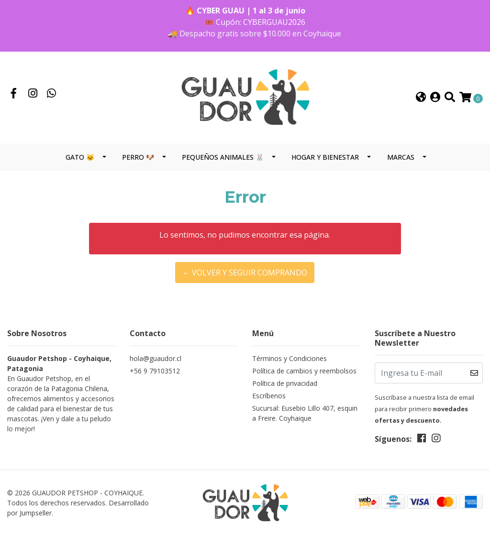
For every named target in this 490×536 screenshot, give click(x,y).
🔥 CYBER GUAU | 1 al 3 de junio (245, 10)
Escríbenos (269, 395)
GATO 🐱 (80, 157)
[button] (421, 98)
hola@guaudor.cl (155, 358)
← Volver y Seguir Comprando (244, 272)
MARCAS (400, 157)
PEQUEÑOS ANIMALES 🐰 (223, 157)
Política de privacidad (284, 383)
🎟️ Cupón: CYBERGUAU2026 (254, 22)
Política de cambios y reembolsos (304, 370)
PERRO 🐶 (138, 157)
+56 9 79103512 (155, 370)
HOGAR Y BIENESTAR (325, 157)
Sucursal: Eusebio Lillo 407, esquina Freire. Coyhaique (304, 413)
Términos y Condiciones (289, 358)
